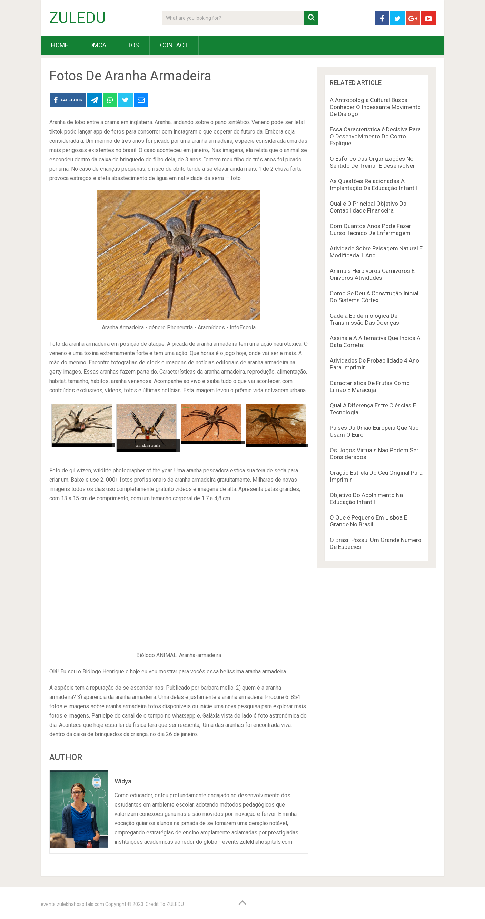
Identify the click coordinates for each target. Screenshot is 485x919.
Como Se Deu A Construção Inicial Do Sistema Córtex (374, 297)
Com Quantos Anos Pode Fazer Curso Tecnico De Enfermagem (370, 229)
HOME (59, 45)
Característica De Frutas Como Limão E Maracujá (370, 386)
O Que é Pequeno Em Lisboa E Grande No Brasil (368, 521)
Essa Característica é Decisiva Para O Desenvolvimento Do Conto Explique (375, 136)
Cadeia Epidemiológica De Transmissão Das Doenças (364, 319)
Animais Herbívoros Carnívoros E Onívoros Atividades (372, 274)
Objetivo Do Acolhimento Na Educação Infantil (366, 498)
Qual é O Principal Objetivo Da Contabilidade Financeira (368, 207)
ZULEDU (77, 18)
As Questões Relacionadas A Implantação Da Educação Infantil (373, 184)
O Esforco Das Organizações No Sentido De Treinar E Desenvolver (372, 162)
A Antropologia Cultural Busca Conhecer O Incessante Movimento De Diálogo (375, 107)
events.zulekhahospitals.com (72, 904)
